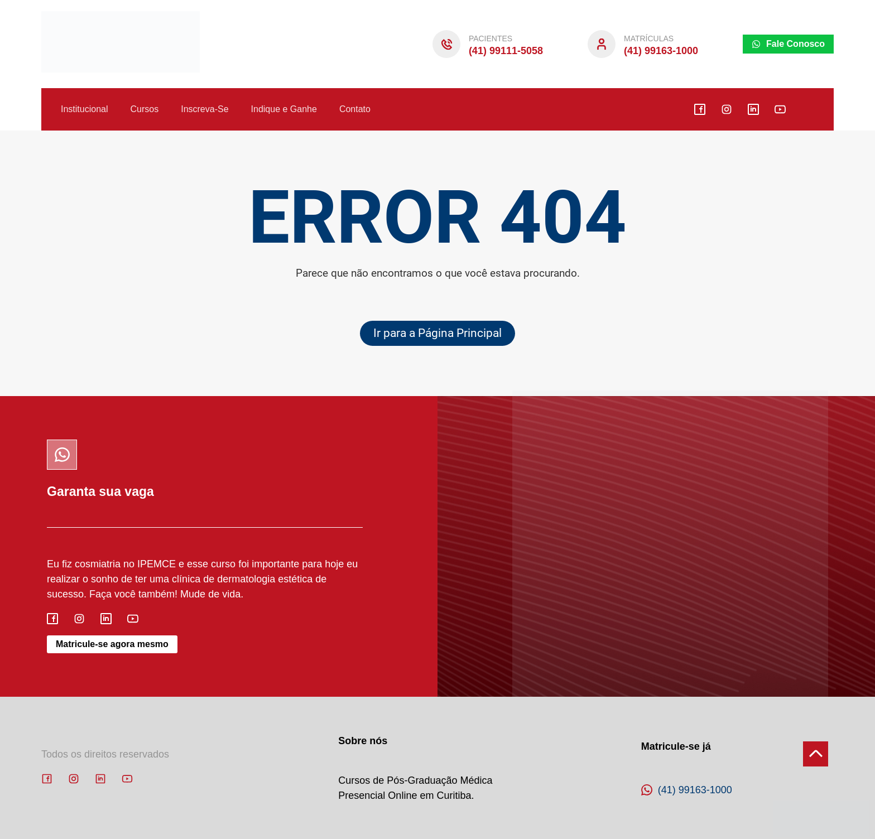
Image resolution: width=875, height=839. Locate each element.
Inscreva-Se (204, 109)
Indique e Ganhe (284, 109)
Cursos (145, 109)
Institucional (84, 109)
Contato (355, 109)
